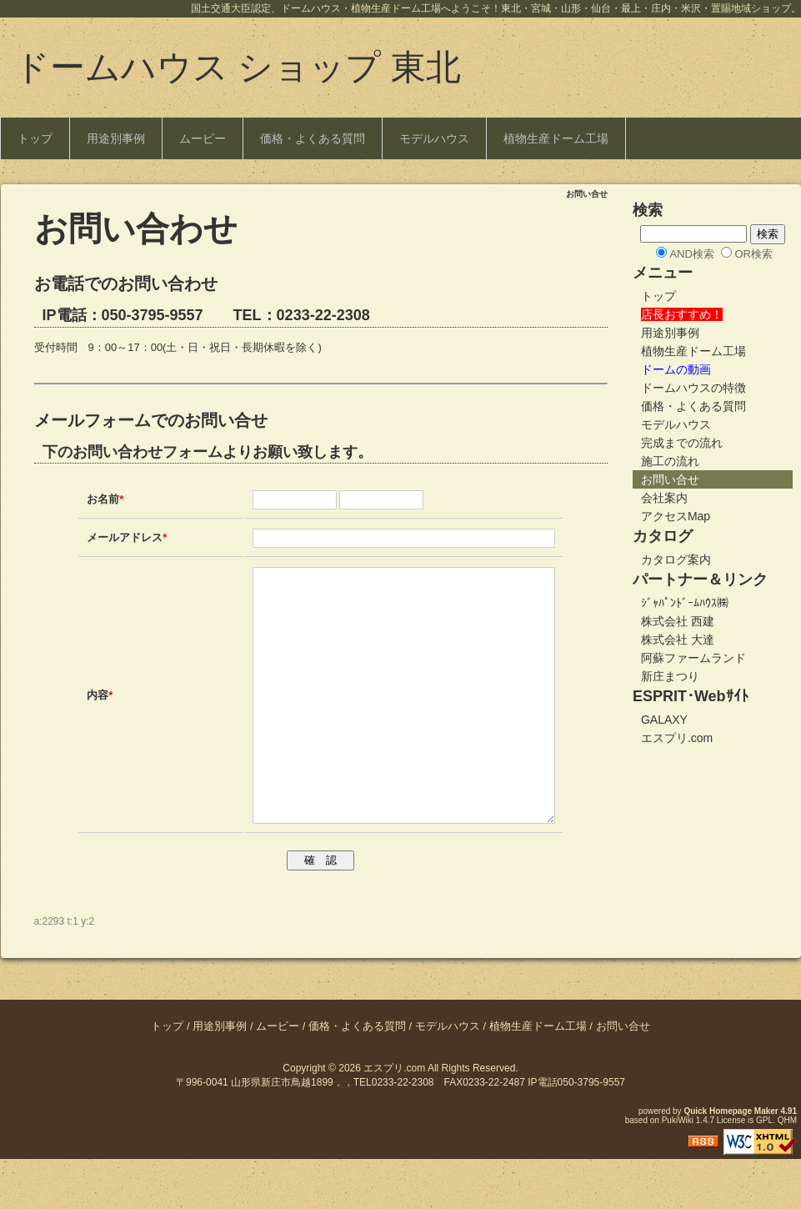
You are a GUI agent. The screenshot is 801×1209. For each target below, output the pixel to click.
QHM (787, 1170)
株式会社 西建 (677, 621)
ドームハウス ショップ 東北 (237, 67)
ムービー (202, 138)
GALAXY (664, 719)
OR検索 (753, 254)
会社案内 (664, 497)
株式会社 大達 (677, 639)
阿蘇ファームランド (693, 658)
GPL (764, 1170)
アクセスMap (675, 516)
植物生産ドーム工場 (555, 138)
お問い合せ (670, 479)
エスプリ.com (677, 738)
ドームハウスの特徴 (693, 387)
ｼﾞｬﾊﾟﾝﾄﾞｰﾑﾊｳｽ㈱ (684, 603)
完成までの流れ (682, 442)
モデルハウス (434, 138)
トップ (35, 138)
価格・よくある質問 (312, 138)
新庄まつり (670, 676)
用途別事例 (116, 138)
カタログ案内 (676, 559)
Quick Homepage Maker (730, 1161)
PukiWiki (677, 1170)
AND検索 (691, 254)
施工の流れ (670, 461)
